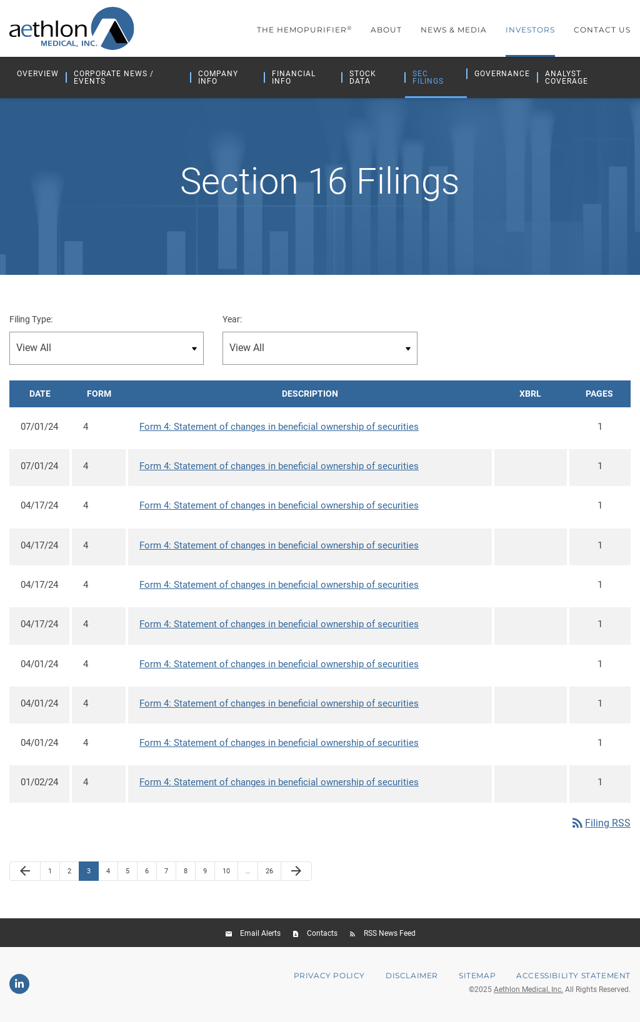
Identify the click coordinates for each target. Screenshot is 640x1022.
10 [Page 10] (230, 875)
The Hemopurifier (304, 29)
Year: (232, 321)
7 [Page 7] (170, 875)
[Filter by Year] (319, 349)
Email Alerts (260, 934)
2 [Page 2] (73, 875)
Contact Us (602, 29)
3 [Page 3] (92, 875)
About (386, 29)
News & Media (454, 29)
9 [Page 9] (208, 875)
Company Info (218, 77)
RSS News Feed (390, 934)
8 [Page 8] (189, 875)
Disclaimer (412, 977)
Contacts (322, 934)
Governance (502, 73)
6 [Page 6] (150, 875)
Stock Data (362, 77)
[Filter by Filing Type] (106, 349)
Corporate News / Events (114, 77)
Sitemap (477, 977)
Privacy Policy (329, 977)
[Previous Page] (25, 873)
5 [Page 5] (131, 875)
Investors (530, 29)
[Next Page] (296, 873)
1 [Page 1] (54, 875)
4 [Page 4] (112, 875)
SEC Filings (428, 77)
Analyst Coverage (566, 77)
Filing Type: (30, 321)
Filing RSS (600, 824)
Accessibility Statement (573, 977)
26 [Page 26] (273, 875)
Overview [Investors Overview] (38, 73)
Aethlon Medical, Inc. (528, 990)
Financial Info (294, 77)
